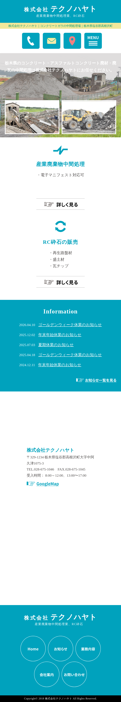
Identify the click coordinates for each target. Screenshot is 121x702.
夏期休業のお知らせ (56, 345)
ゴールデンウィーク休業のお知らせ (70, 324)
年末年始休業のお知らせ (59, 335)
